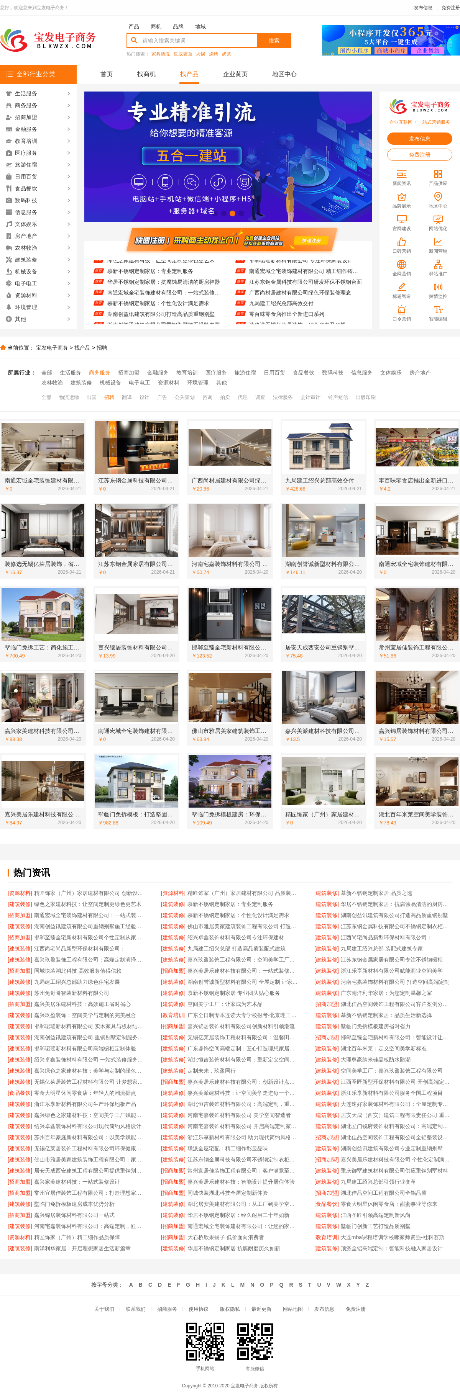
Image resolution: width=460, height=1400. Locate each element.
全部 (46, 372)
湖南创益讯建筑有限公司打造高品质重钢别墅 (161, 317)
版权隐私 (230, 1309)
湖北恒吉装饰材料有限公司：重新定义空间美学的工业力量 (243, 1059)
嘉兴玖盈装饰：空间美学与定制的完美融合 (85, 1015)
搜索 (274, 41)
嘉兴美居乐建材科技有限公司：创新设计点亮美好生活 (243, 1081)
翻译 (127, 397)
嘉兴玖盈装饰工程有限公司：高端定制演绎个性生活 (90, 959)
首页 (106, 74)
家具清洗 (160, 54)
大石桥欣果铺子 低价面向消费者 (225, 1237)
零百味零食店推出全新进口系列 (286, 317)
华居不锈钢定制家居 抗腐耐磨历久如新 (233, 1248)
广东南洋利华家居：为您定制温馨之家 (386, 993)
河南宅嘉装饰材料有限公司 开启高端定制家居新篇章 (243, 1126)
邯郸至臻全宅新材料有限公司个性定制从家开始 (90, 937)
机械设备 (110, 382)
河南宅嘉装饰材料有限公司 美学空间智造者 (239, 1115)
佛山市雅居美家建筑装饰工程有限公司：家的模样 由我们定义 (90, 1159)
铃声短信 (338, 397)
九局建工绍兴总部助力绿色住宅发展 (77, 982)
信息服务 (362, 372)
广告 (162, 397)
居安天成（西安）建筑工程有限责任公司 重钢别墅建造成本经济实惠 (396, 1115)
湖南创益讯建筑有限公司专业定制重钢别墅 (392, 1148)
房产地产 (420, 372)
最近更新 (261, 1309)
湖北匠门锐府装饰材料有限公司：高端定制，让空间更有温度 (396, 1126)
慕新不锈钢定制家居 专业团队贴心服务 (233, 993)
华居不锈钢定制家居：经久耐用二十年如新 (238, 1215)
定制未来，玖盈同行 (211, 1070)
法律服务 (283, 397)
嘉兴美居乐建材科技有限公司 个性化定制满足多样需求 (396, 1159)
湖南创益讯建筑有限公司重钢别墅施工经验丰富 (90, 926)
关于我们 (104, 1309)
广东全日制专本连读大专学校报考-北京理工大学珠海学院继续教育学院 (243, 1015)
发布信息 (423, 7)
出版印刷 (366, 397)
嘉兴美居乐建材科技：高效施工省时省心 (82, 1004)
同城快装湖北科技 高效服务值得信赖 (78, 970)
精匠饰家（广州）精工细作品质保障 (77, 1237)
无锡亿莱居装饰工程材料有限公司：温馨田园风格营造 (243, 1037)
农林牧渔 (52, 382)
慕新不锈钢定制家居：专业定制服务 (150, 274)
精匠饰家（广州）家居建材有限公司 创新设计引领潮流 (90, 893)
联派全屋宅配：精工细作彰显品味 (227, 1148)
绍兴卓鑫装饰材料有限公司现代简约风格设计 (87, 1126)
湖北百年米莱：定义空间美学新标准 (384, 1048)
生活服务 (70, 372)
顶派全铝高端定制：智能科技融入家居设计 (392, 1248)
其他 (221, 382)
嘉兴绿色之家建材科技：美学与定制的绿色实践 (90, 1070)
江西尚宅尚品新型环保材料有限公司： (386, 937)
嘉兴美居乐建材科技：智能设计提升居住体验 (241, 1181)
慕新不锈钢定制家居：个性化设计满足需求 (158, 307)
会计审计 (310, 397)
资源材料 (168, 382)
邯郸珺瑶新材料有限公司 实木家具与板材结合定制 (90, 1026)
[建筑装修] (326, 893)
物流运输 (69, 397)
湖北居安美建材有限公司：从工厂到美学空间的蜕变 (243, 1204)
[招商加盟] (20, 915)
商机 (156, 26)
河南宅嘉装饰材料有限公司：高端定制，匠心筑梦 (90, 1226)
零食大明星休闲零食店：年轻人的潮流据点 (85, 1093)
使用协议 (199, 1309)
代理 (243, 397)
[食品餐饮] (20, 1093)
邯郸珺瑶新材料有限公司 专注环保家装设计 (301, 264)
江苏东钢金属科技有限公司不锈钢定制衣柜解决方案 (243, 1159)
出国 (92, 397)
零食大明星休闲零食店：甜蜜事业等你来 (389, 1204)
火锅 (200, 54)
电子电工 (139, 382)
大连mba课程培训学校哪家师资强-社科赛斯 (392, 1237)
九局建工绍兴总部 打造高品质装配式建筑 (236, 948)
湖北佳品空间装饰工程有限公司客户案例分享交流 (396, 1004)
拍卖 (225, 397)
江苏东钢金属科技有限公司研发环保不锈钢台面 (305, 285)
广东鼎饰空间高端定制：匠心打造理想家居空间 (243, 1048)
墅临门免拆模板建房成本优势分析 (74, 1204)
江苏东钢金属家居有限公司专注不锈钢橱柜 (392, 959)
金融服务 (158, 372)
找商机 (146, 74)
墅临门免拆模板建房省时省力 (376, 1026)
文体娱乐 (391, 372)
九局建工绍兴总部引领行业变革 (378, 1181)
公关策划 (185, 397)
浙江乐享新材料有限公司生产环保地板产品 (85, 1104)
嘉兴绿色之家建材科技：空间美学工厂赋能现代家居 (90, 1115)
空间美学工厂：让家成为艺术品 (225, 1004)
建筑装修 (81, 382)
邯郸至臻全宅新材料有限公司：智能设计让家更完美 (396, 1037)
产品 (133, 26)
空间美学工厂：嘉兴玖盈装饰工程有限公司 (392, 1070)
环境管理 (198, 382)
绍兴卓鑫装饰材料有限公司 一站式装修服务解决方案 (90, 1059)
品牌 (178, 26)
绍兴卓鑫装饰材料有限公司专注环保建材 (235, 937)
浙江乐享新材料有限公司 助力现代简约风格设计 (243, 1137)
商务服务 (99, 372)
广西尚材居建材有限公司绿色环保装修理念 (300, 296)
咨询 (207, 397)
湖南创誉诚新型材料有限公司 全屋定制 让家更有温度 (243, 982)
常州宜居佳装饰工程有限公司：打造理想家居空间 (90, 1193)
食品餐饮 (303, 372)
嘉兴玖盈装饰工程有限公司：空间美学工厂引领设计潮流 (243, 959)
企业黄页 (235, 74)
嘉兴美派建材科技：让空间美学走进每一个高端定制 (243, 1093)
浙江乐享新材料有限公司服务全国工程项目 (392, 1093)
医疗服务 (216, 372)
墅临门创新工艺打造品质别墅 (376, 1226)
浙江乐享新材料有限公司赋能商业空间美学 (392, 970)
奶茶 (226, 54)
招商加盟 (129, 372)
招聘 (102, 348)
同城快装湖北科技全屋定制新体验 (227, 1193)
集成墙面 (183, 54)
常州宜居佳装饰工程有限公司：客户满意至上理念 (243, 1170)
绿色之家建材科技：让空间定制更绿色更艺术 (161, 264)
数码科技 (332, 372)
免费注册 (451, 7)
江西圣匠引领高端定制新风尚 (376, 1215)
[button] (215, 213)
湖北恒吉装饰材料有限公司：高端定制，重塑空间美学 (243, 1104)
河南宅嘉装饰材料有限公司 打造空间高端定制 (395, 982)
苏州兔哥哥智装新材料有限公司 (71, 993)
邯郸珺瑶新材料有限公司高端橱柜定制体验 (85, 1048)
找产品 (189, 74)
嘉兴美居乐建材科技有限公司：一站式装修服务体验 (243, 970)
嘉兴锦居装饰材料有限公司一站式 (74, 1215)
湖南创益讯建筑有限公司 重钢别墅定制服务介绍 (90, 1037)
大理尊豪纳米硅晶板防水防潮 (376, 1059)
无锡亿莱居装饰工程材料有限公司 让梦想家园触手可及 (90, 1081)
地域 (200, 26)
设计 (145, 397)
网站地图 (293, 1309)
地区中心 (284, 74)
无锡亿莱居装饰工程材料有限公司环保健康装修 (90, 1148)
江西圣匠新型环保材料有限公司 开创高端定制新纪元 (396, 1081)
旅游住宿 (245, 372)
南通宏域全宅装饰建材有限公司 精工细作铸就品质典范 (305, 274)
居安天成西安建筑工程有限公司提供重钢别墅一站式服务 (90, 1170)
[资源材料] (20, 893)
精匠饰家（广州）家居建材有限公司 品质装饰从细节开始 (243, 893)
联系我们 (136, 1309)
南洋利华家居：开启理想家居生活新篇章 (82, 1248)
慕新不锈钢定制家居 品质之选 (376, 893)
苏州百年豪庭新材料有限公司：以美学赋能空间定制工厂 (90, 1137)
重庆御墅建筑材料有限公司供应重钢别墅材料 (394, 1170)
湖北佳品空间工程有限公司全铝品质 (384, 1193)
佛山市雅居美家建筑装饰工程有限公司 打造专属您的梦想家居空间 (243, 926)
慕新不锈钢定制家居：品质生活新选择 (386, 1015)
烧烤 (213, 54)
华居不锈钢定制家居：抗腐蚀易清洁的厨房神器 (163, 285)
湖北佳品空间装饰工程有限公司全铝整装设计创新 (396, 1137)
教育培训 (187, 372)
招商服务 (167, 1309)
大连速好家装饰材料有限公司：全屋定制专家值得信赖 (396, 1104)
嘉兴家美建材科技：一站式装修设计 (77, 1181)
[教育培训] (173, 1015)
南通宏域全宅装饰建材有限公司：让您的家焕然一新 (243, 1226)
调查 (260, 397)
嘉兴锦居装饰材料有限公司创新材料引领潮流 (241, 1026)
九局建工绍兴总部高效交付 (281, 307)
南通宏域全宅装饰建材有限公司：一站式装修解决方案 (163, 296)
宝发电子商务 (52, 348)
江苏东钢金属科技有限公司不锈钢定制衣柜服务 (396, 926)
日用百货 (274, 372)
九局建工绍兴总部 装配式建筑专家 (382, 948)
